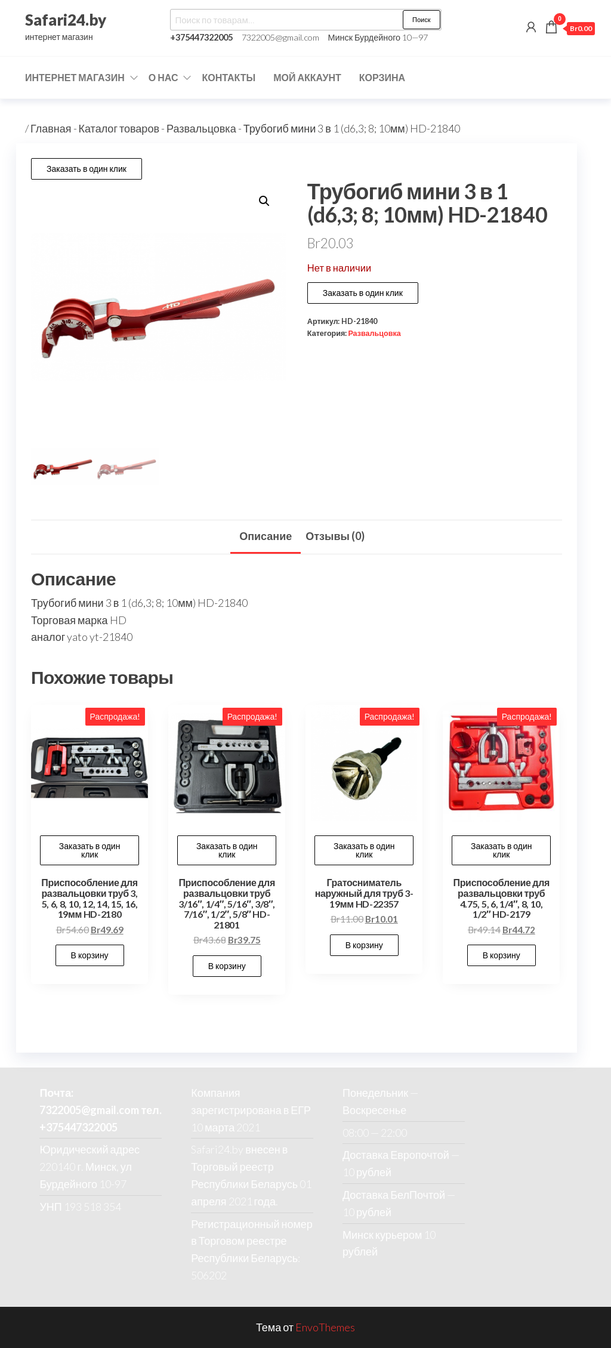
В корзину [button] (90, 955)
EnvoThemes (325, 1327)
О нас (163, 77)
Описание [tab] (265, 535)
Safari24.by (65, 19)
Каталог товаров (119, 128)
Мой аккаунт (307, 77)
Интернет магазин (75, 77)
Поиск (421, 19)
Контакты (228, 77)
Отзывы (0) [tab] (335, 535)
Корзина (382, 77)
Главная (51, 128)
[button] (264, 201)
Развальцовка (201, 128)
